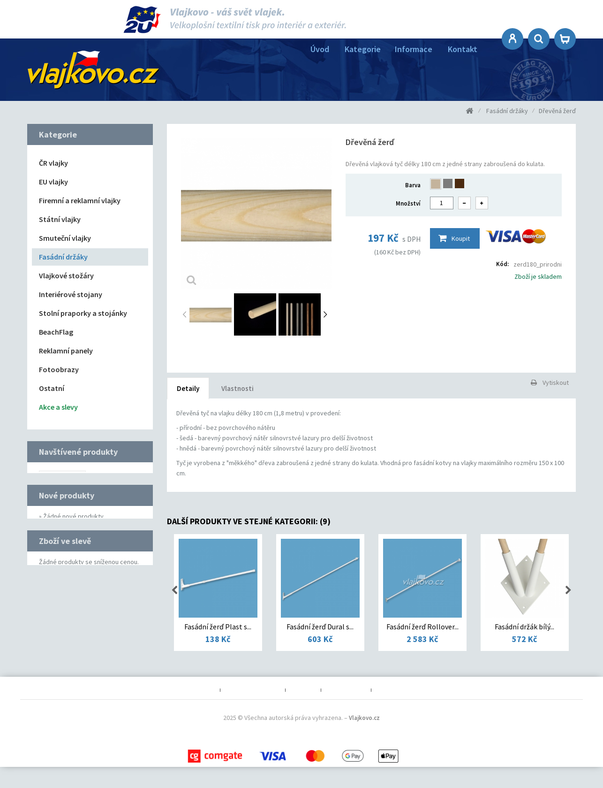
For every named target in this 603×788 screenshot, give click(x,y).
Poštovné (303, 702)
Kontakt (462, 49)
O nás (207, 702)
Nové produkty (66, 556)
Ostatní (51, 388)
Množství (408, 203)
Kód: (502, 264)
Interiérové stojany (70, 294)
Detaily (188, 388)
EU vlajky (53, 181)
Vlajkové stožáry (66, 275)
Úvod (319, 49)
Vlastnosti (237, 388)
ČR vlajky (53, 163)
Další (326, 315)
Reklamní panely (66, 350)
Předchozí (187, 315)
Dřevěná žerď (109, 479)
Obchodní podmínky (252, 702)
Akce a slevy (58, 407)
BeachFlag (56, 332)
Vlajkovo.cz (364, 739)
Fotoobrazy (59, 369)
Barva (413, 185)
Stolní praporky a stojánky (83, 313)
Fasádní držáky (63, 256)
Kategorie (363, 49)
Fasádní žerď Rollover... (422, 626)
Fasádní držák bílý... (524, 626)
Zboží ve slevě (65, 623)
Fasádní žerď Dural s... (320, 626)
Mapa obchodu (345, 702)
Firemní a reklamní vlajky (80, 200)
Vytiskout (556, 382)
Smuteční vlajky (65, 238)
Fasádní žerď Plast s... (217, 626)
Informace (413, 49)
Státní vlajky (60, 219)
